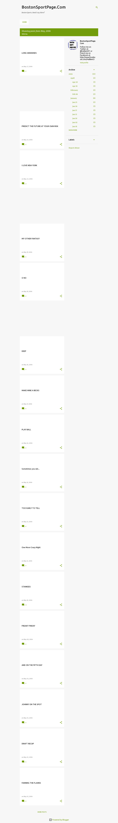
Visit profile (84, 63)
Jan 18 (74, 106)
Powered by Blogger (59, 820)
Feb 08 (75, 94)
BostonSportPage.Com (44, 7)
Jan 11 (74, 114)
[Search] (96, 7)
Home (24, 22)
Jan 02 (74, 122)
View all (25, 34)
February (74, 90)
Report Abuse (74, 148)
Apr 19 (74, 86)
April (72, 78)
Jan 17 (74, 110)
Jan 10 (74, 118)
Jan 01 (74, 126)
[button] (61, 71)
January (74, 98)
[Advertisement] (41, 93)
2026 (71, 74)
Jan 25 (74, 102)
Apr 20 (75, 82)
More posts (42, 812)
